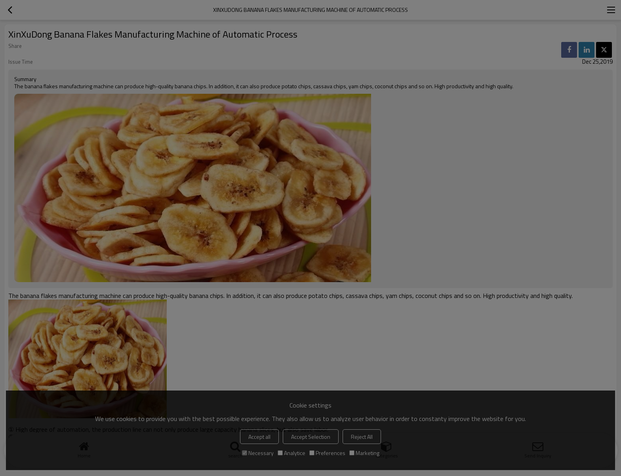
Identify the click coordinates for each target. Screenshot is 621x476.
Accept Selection (310, 436)
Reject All (362, 436)
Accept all (259, 436)
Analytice (291, 453)
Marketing (364, 453)
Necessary (258, 453)
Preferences (327, 453)
